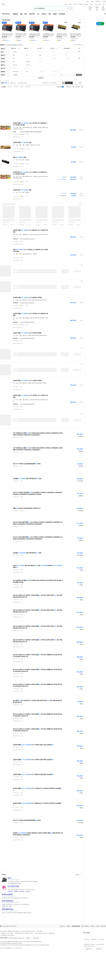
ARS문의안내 (99, 948)
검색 (79, 74)
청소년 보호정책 (85, 926)
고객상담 (3, 906)
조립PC (70, 4)
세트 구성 (3, 68)
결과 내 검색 (68, 82)
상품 (21, 14)
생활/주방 (26, 48)
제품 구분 (3, 55)
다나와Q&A (62, 14)
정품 (20, 127)
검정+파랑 (24, 383)
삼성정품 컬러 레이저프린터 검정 (27, 478)
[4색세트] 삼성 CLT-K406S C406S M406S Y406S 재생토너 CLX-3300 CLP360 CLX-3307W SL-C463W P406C (48, 34)
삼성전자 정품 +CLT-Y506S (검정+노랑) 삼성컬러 (33, 745)
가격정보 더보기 (77, 130)
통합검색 (15, 14)
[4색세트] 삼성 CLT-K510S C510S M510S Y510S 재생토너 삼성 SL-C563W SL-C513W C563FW (7, 34)
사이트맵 (92, 926)
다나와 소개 (62, 926)
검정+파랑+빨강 (25, 318)
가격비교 (12, 83)
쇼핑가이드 (32, 14)
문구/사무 (39, 48)
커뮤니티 (91, 4)
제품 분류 (3, 58)
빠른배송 (15, 74)
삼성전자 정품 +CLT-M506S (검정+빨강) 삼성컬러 (33, 774)
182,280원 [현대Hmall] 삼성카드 (27, 303)
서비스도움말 (101, 939)
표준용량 (35, 127)
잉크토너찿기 (27, 891)
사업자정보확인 (51, 933)
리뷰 (50, 14)
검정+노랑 (24, 335)
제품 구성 (3, 65)
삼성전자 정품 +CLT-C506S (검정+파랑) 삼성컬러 (33, 759)
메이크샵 (104, 1)
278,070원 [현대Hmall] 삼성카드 (27, 239)
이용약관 (68, 926)
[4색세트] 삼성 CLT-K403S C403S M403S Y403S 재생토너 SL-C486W (20, 34)
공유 (104, 14)
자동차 (65, 4)
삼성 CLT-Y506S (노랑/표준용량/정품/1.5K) (27, 464)
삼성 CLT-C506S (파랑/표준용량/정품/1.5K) (27, 820)
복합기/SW (13, 48)
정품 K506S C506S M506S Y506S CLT (26, 508)
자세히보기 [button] (28, 938)
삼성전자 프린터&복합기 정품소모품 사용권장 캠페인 (31, 131)
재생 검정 (19, 157)
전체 (4, 83)
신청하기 (77, 874)
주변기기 (52, 48)
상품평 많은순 (28, 86)
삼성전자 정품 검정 (22, 142)
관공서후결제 (21, 891)
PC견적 (74, 4)
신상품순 (21, 86)
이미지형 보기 (76, 83)
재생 (20, 159)
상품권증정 (16, 891)
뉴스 (38, 14)
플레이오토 (98, 1)
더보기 (104, 4)
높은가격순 (16, 86)
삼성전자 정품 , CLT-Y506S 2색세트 (27, 333)
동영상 (55, 14)
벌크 (20, 176)
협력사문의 (103, 926)
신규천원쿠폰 (10, 891)
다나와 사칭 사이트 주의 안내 (9, 926)
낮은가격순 (9, 86)
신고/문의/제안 (94, 939)
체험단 (99, 4)
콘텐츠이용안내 (36, 938)
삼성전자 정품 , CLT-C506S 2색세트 (27, 380)
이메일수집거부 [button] (89, 948)
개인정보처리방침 (76, 926)
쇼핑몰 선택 (46, 82)
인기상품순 (3, 86)
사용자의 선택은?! (77, 44)
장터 (26, 14)
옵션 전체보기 (41, 77)
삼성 (17, 127)
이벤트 (96, 4)
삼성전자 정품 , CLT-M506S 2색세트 (27, 297)
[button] (90, 9)
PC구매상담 (80, 4)
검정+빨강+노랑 (25, 234)
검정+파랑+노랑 (25, 399)
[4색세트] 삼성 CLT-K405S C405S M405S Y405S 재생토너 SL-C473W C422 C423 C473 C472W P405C (34, 34)
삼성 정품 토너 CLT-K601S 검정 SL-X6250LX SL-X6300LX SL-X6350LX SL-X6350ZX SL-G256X (61, 34)
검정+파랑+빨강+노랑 (27, 127)
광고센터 (98, 926)
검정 (23, 145)
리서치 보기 (4, 51)
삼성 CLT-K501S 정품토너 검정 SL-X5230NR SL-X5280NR (75, 34)
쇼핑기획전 (86, 4)
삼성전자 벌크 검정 (22, 190)
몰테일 (92, 1)
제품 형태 (3, 71)
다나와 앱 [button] (3, 4)
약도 (7, 906)
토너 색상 (3, 61)
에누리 (87, 1)
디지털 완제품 (66, 48)
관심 (28, 134)
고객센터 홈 (86, 939)
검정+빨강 (24, 300)
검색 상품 (22, 83)
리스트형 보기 (74, 83)
